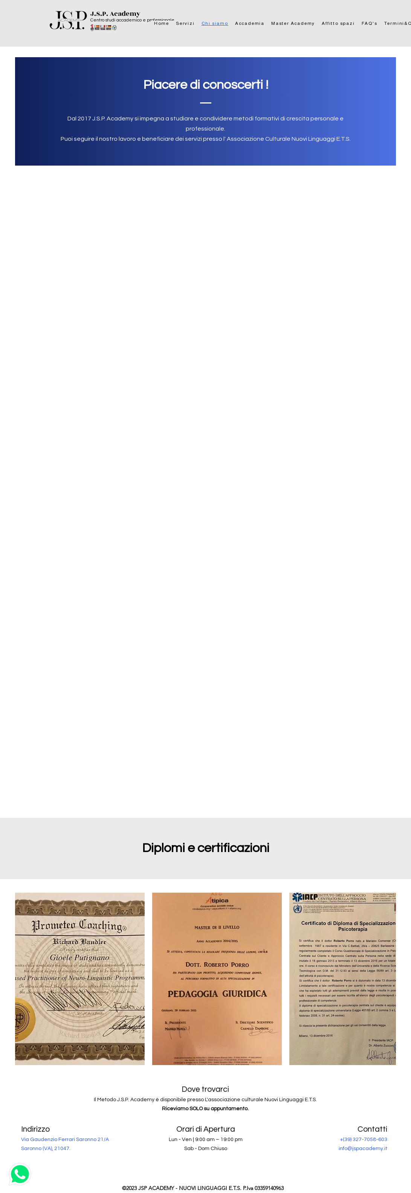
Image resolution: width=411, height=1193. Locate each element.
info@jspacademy (361, 1148)
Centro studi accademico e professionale (132, 20)
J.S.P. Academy (115, 14)
